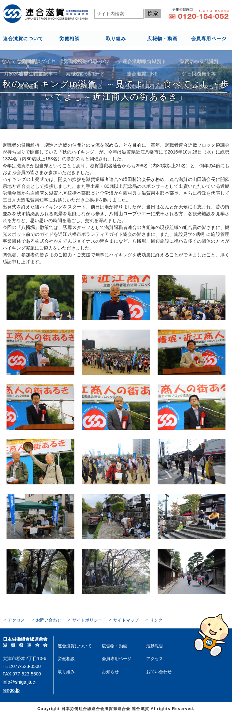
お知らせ (109, 670)
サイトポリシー (83, 620)
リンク (148, 620)
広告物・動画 (113, 645)
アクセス (15, 620)
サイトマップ (119, 620)
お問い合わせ (46, 620)
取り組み (116, 38)
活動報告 (154, 645)
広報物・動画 (162, 38)
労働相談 (69, 38)
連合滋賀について (23, 38)
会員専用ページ (208, 38)
